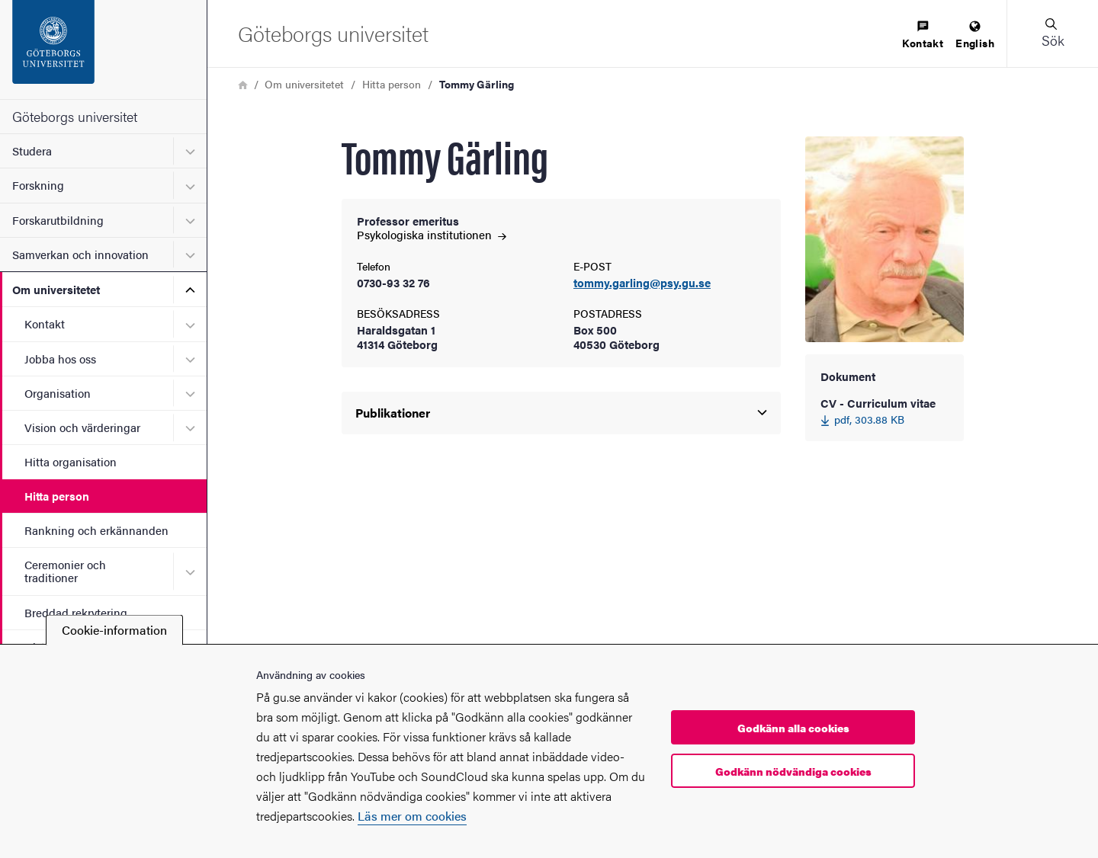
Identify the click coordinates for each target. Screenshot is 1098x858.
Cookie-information (114, 630)
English (974, 35)
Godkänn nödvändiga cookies (793, 771)
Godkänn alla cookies (793, 727)
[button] (1052, 33)
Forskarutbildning (58, 220)
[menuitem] (922, 35)
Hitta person (56, 496)
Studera (32, 150)
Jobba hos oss (60, 359)
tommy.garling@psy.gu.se (642, 283)
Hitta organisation (70, 461)
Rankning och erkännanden (96, 530)
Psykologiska (431, 234)
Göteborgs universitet (74, 116)
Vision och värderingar (82, 427)
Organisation (57, 393)
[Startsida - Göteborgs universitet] (103, 49)
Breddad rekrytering (75, 612)
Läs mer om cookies (412, 815)
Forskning (38, 185)
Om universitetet (56, 289)
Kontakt (44, 323)
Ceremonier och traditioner (65, 570)
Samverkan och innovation (80, 254)
